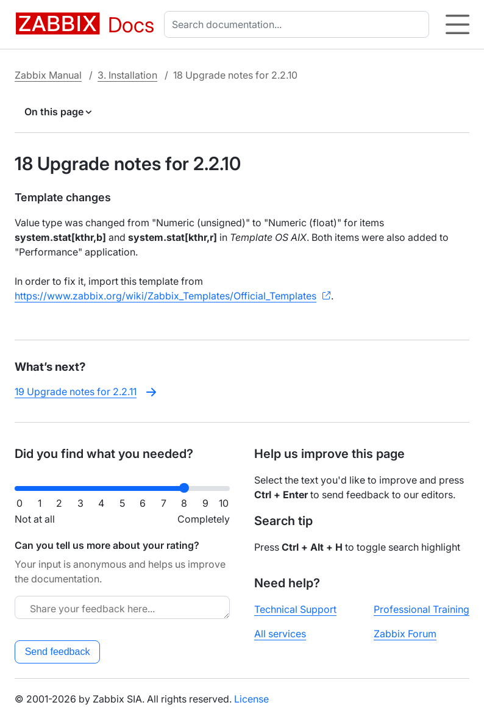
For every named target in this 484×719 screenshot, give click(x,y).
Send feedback (57, 651)
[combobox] (299, 24)
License (251, 699)
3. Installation (127, 75)
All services (280, 634)
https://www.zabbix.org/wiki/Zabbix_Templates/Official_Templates (165, 296)
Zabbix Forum (405, 634)
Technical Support (295, 609)
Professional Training (421, 609)
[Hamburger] (457, 24)
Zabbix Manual (48, 75)
